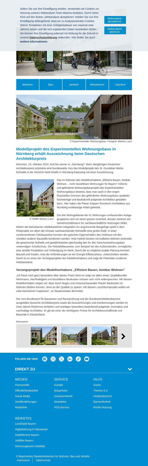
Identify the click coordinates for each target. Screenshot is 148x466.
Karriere (120, 84)
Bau (50, 84)
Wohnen (27, 84)
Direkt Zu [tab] (25, 369)
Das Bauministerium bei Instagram (53, 358)
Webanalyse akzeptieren (115, 20)
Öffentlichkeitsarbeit (26, 390)
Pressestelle (22, 384)
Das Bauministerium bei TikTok (78, 358)
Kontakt (58, 384)
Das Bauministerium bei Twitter (61, 358)
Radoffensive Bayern (27, 434)
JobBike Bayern (24, 440)
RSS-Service (61, 407)
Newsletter (60, 401)
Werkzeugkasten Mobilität (30, 446)
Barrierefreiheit (102, 401)
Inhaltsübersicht (103, 396)
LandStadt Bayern (25, 423)
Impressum (23, 460)
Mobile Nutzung (103, 407)
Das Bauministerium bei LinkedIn (69, 358)
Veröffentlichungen (26, 401)
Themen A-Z (101, 390)
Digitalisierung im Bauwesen (31, 429)
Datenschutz (43, 460)
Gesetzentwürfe (63, 396)
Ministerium (97, 84)
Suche (97, 384)
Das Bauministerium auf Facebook (44, 358)
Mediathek (21, 407)
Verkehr (74, 84)
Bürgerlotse (61, 390)
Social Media (22, 396)
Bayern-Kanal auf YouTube (86, 358)
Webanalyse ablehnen (115, 30)
